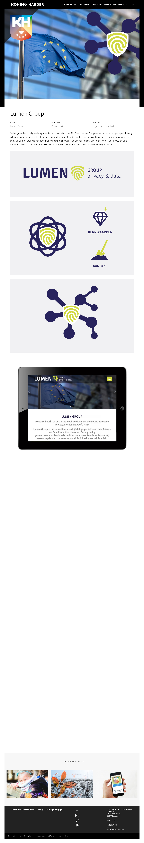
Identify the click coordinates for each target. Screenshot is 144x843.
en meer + (130, 4)
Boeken (87, 4)
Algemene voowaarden (115, 829)
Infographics (118, 4)
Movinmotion (63, 836)
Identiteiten (67, 4)
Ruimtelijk (107, 4)
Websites (78, 4)
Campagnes (97, 4)
